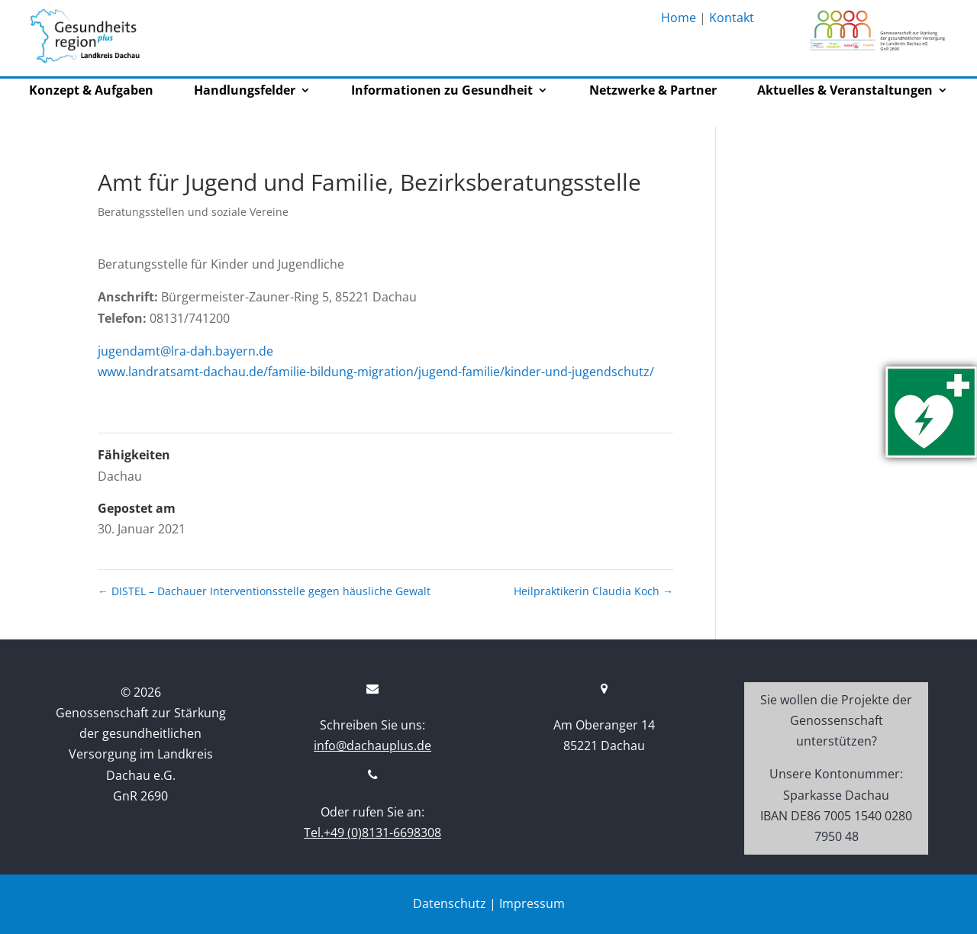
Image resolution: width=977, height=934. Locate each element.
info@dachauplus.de (372, 745)
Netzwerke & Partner (653, 91)
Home (678, 17)
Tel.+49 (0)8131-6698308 (372, 832)
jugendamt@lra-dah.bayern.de (185, 351)
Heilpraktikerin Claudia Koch (593, 591)
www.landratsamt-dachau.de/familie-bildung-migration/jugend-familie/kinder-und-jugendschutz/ (376, 371)
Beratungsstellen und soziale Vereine (193, 212)
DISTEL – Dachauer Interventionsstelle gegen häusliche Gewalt (264, 591)
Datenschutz (449, 903)
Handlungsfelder (244, 91)
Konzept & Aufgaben (91, 91)
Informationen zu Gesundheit (442, 91)
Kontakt (731, 17)
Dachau (120, 476)
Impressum (532, 903)
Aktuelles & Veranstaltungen (845, 91)
